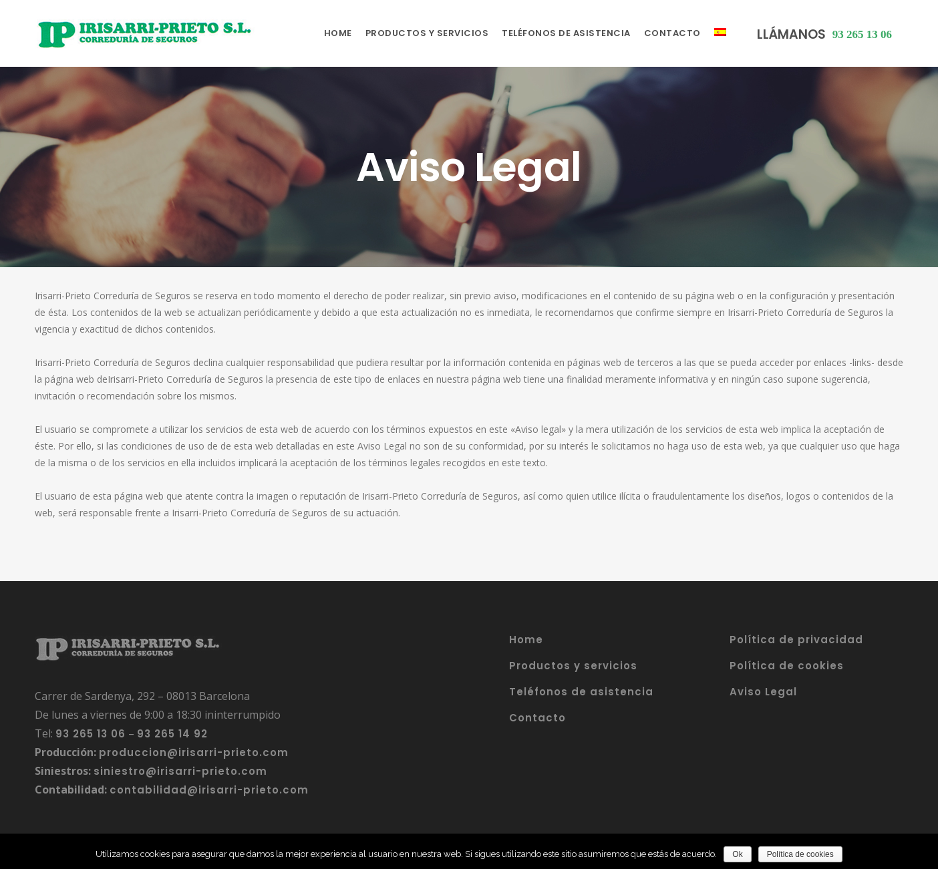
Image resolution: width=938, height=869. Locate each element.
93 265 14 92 (172, 734)
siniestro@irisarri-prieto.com (180, 771)
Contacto (537, 718)
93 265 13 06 (90, 734)
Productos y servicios (573, 666)
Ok (737, 854)
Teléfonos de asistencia (581, 692)
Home (526, 640)
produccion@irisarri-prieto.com (194, 752)
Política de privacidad (796, 640)
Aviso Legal (763, 692)
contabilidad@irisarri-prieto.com (209, 790)
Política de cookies (787, 666)
